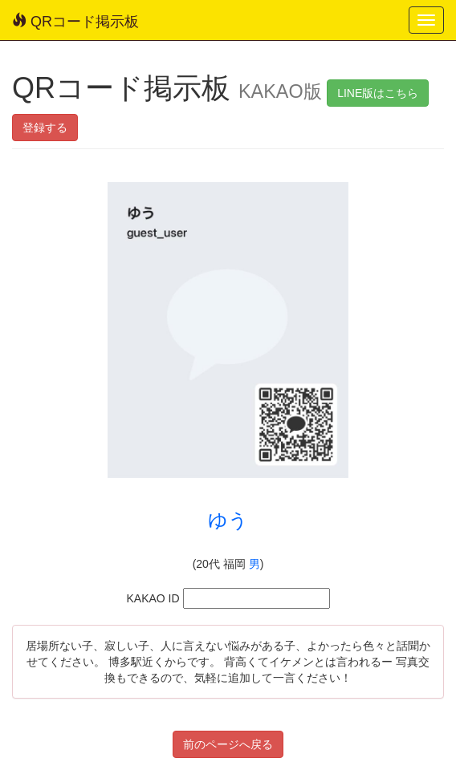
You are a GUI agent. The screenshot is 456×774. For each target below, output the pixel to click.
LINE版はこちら (377, 93)
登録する (44, 127)
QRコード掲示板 (75, 21)
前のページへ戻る (228, 744)
